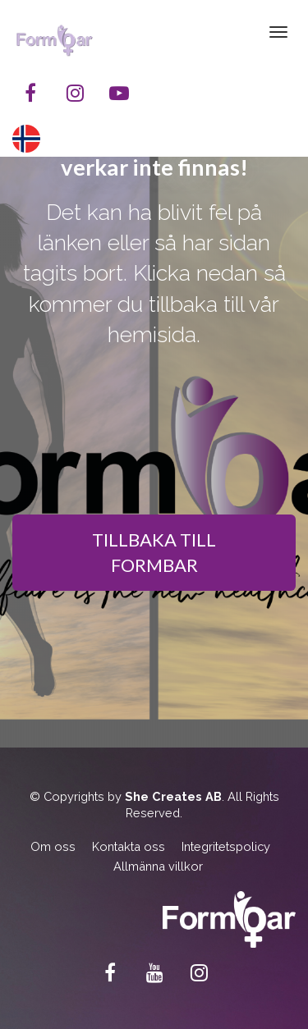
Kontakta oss (128, 846)
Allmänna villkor (158, 866)
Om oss (53, 846)
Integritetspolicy (226, 846)
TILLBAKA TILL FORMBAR (154, 552)
